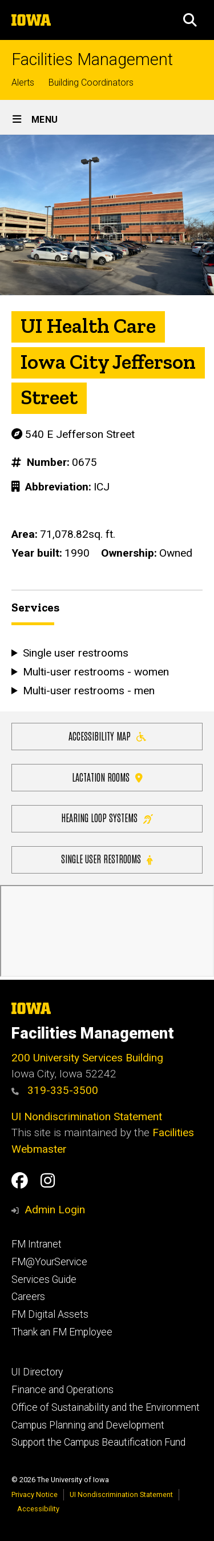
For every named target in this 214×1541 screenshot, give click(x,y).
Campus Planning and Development (87, 1425)
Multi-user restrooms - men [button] (89, 690)
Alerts (22, 82)
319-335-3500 (54, 1090)
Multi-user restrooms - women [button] (96, 671)
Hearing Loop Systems (107, 817)
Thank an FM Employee (61, 1332)
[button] (190, 20)
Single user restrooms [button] (75, 652)
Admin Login (55, 1209)
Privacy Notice (34, 1494)
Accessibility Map (107, 736)
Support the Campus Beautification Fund (98, 1442)
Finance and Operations (62, 1389)
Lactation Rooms (107, 776)
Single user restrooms (106, 858)
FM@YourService (49, 1262)
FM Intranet (36, 1244)
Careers (28, 1296)
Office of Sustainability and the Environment (105, 1407)
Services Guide (43, 1279)
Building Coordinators (91, 82)
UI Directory (37, 1372)
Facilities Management (92, 59)
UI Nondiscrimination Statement (86, 1116)
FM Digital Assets (49, 1314)
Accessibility (38, 1508)
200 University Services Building (87, 1057)
